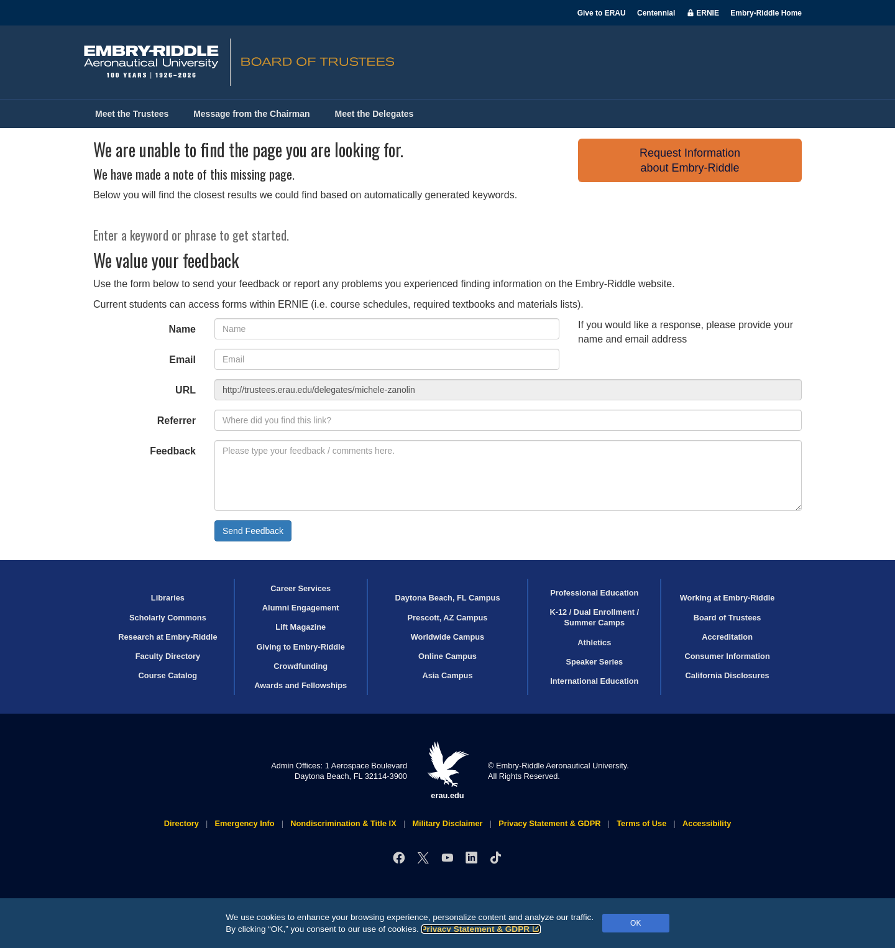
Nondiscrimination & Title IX (343, 823)
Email (182, 359)
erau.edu (447, 770)
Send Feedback (253, 531)
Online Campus (447, 656)
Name (182, 329)
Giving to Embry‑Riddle (301, 646)
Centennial (656, 13)
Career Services (300, 588)
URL (185, 390)
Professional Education (594, 592)
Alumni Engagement (300, 607)
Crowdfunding (300, 666)
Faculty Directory (168, 656)
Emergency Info (245, 823)
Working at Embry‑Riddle (727, 597)
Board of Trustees (727, 617)
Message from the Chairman (251, 114)
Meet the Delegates (374, 114)
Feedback (173, 451)
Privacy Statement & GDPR (481, 929)
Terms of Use (641, 823)
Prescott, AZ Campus (448, 617)
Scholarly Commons (167, 617)
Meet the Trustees (131, 114)
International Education (594, 681)
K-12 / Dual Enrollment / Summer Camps (594, 617)
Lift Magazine (300, 627)
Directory (181, 823)
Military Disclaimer (447, 823)
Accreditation (727, 637)
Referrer (176, 420)
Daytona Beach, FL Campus (447, 597)
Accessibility (706, 823)
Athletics (594, 642)
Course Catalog (168, 675)
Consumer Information (726, 656)
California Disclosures (727, 675)
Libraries (168, 597)
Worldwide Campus (448, 637)
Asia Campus (447, 675)
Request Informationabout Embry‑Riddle (690, 160)
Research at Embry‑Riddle (167, 637)
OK (635, 923)
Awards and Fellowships (300, 685)
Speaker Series (594, 661)
